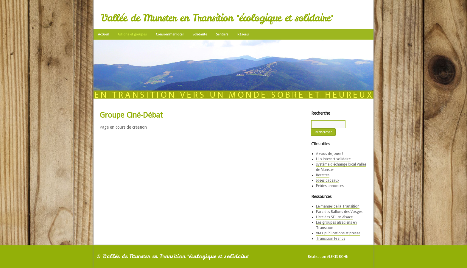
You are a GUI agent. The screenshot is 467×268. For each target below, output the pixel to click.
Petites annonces (330, 186)
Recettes (322, 175)
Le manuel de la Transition (337, 206)
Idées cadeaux (327, 180)
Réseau (243, 34)
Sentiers (222, 34)
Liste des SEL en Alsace (334, 217)
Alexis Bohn (337, 257)
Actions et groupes (132, 34)
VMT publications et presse (338, 233)
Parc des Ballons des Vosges (339, 212)
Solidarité (199, 34)
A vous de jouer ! (329, 154)
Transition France (330, 238)
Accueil (103, 34)
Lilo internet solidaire (333, 159)
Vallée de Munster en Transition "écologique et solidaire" (217, 18)
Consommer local (169, 34)
